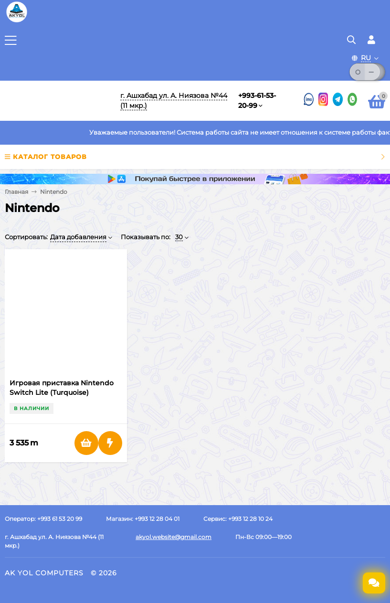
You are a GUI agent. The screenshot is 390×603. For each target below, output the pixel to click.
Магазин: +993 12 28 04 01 (142, 518)
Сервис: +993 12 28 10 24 (238, 518)
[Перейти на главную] (56, 101)
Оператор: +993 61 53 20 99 (43, 518)
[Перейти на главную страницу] (17, 21)
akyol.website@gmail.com (173, 536)
